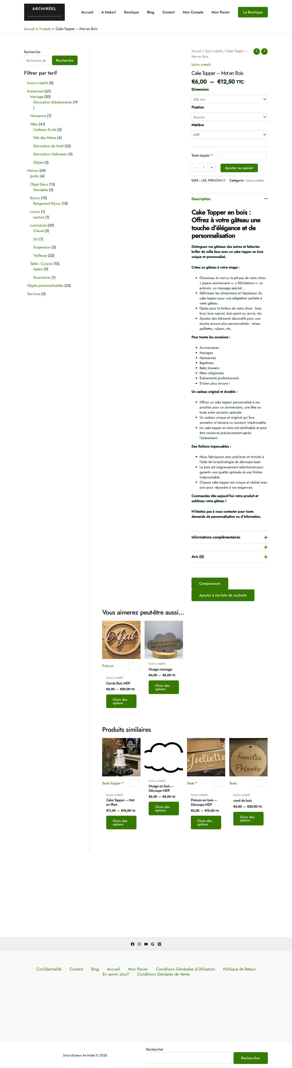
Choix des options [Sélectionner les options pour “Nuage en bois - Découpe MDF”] (163, 880)
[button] (253, 12)
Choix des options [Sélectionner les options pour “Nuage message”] (163, 746)
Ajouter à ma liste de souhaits (223, 645)
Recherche (32, 52)
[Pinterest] (159, 944)
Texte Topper (113, 846)
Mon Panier (221, 12)
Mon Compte (194, 12)
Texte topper (202, 157)
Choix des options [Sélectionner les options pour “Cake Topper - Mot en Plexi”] (120, 894)
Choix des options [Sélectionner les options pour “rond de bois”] (247, 890)
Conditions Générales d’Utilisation (159, 969)
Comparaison (210, 633)
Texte (192, 846)
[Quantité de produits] (204, 170)
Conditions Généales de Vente (147, 975)
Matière (197, 126)
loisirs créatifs (216, 50)
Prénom (108, 716)
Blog (153, 12)
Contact (170, 12)
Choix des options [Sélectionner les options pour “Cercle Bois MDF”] (120, 760)
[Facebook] (132, 944)
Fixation (197, 108)
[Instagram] (139, 944)
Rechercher (154, 1049)
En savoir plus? (233, 969)
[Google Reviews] (153, 944)
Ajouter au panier (240, 170)
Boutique (135, 12)
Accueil (92, 12)
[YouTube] (146, 944)
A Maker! (113, 12)
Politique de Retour (203, 969)
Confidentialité (57, 969)
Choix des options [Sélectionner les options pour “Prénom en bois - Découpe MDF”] (205, 894)
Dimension (200, 89)
